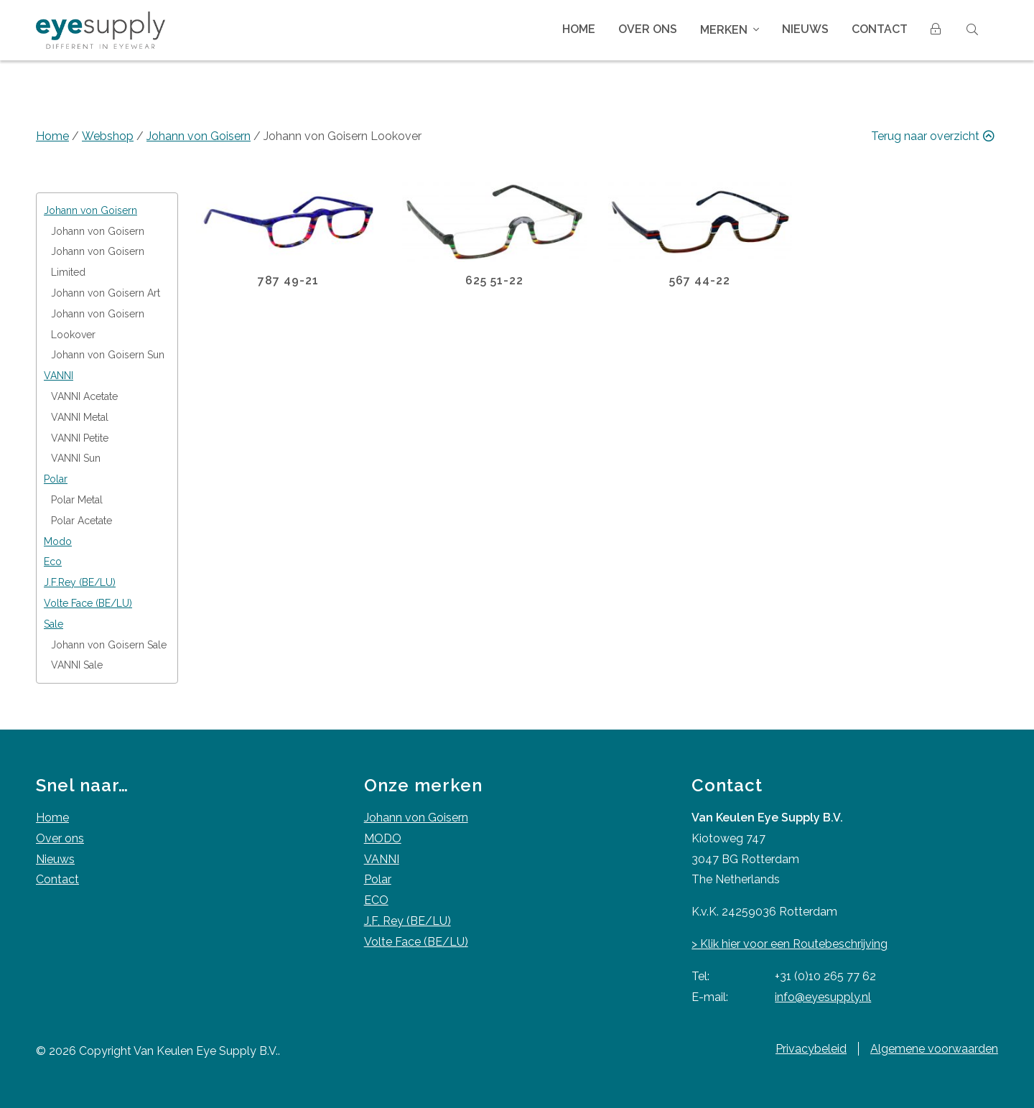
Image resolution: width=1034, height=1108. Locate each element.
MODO (382, 838)
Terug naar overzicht (934, 136)
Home (578, 29)
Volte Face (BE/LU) (416, 942)
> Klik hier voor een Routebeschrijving (789, 944)
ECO (376, 900)
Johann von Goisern (198, 136)
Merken (723, 30)
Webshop (108, 136)
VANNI (381, 859)
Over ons (647, 29)
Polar (377, 879)
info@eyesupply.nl (823, 997)
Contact (880, 29)
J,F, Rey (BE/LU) (407, 921)
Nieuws (805, 29)
